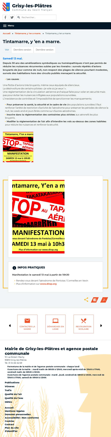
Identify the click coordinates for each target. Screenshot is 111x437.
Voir (7, 49)
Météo (8, 402)
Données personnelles (18, 414)
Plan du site (12, 428)
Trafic (8, 390)
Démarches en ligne (55, 327)
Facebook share (94, 300)
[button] (18, 147)
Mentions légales (15, 411)
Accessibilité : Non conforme (22, 418)
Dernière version (22, 49)
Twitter (12, 17)
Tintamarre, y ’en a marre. (28, 33)
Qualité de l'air (13, 394)
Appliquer (18, 17)
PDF (104, 300)
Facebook (5, 17)
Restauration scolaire (83, 327)
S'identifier (11, 431)
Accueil (6, 33)
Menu (11, 25)
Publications (12, 382)
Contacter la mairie (27, 327)
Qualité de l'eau (14, 398)
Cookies (9, 421)
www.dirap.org (48, 284)
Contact (9, 424)
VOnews (9, 386)
